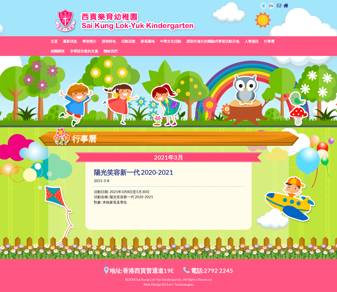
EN (271, 6)
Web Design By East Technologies (168, 284)
